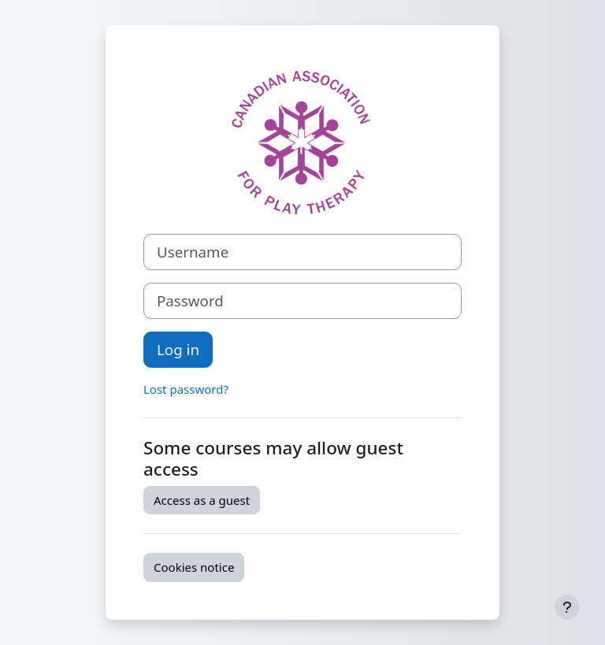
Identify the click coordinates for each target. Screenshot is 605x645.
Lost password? (185, 389)
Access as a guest (202, 500)
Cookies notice (194, 567)
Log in (178, 349)
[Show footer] (567, 607)
